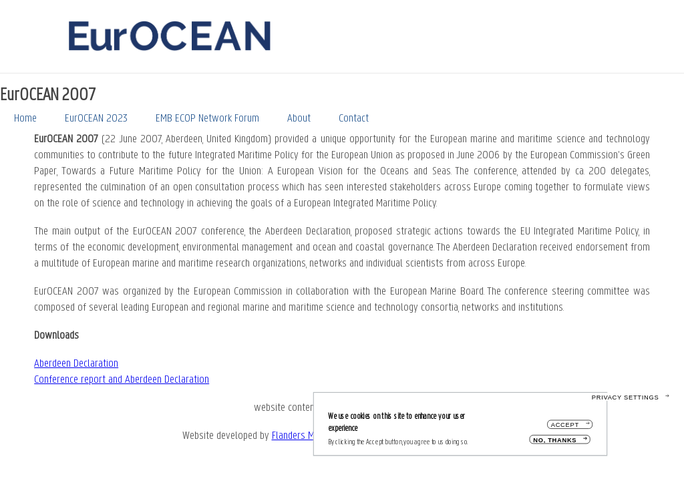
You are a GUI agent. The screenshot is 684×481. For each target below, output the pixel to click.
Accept (565, 429)
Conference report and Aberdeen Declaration (121, 379)
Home (25, 119)
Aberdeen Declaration (76, 363)
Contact (354, 119)
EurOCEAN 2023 (96, 119)
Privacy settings (625, 401)
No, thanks (554, 444)
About (299, 119)
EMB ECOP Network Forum (207, 119)
